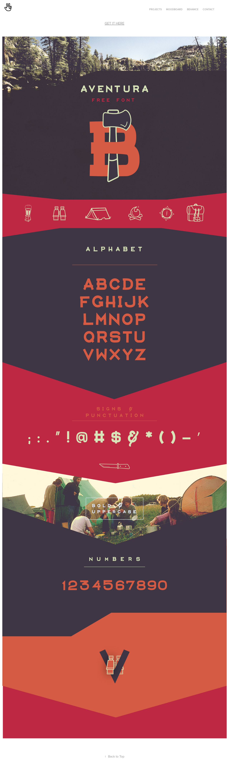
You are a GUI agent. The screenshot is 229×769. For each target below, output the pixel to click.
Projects (155, 9)
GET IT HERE (114, 23)
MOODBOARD (174, 9)
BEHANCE (192, 9)
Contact (208, 9)
